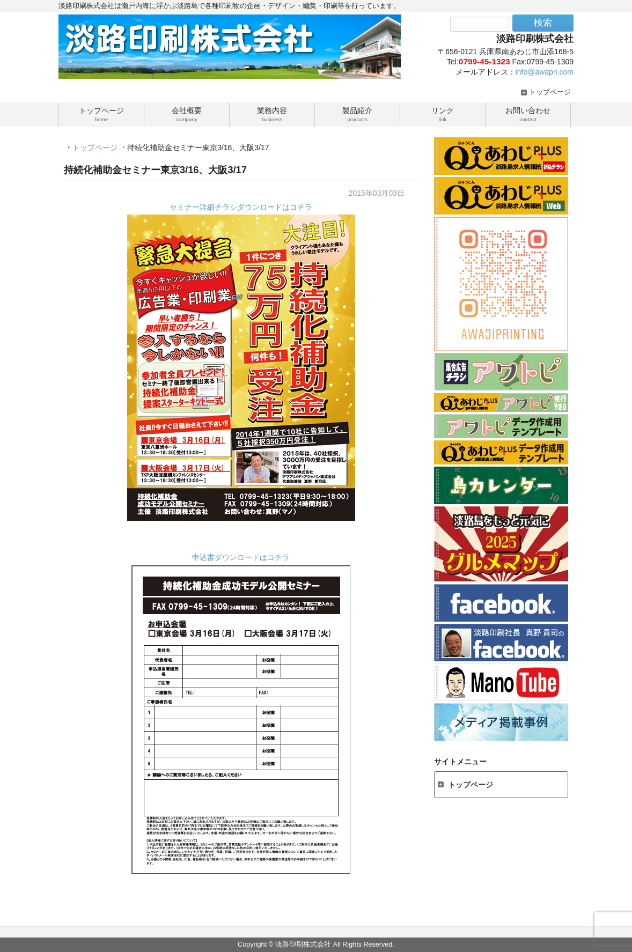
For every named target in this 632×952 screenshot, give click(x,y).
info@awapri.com (545, 72)
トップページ (550, 92)
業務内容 (272, 113)
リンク (442, 113)
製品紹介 (357, 113)
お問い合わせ (528, 113)
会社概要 (186, 113)
